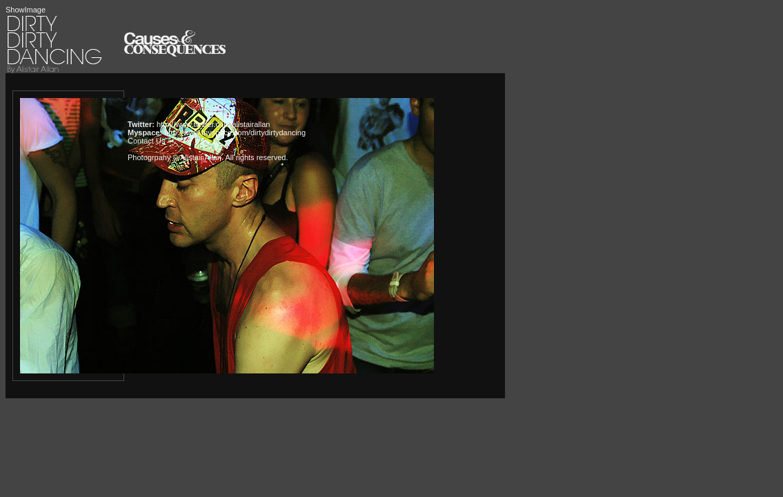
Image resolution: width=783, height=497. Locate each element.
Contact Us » (150, 141)
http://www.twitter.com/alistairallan (213, 124)
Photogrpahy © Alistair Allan (174, 157)
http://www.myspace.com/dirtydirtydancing (235, 132)
